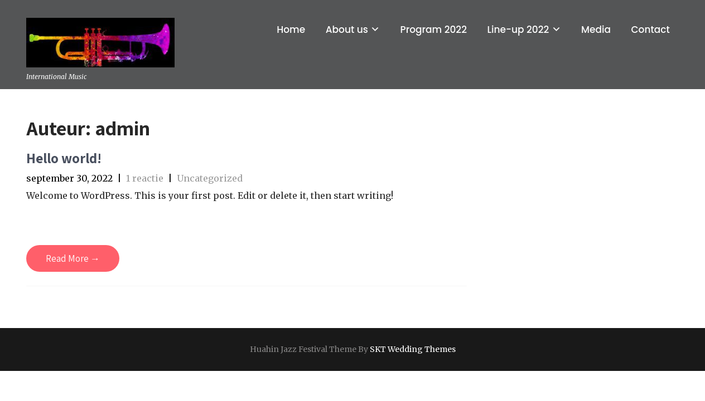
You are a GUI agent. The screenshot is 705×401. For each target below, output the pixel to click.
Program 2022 (433, 29)
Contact (650, 29)
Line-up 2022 (518, 29)
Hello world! (64, 158)
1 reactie (144, 178)
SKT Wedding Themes (413, 349)
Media (596, 29)
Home (291, 29)
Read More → (73, 258)
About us (347, 29)
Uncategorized (210, 178)
